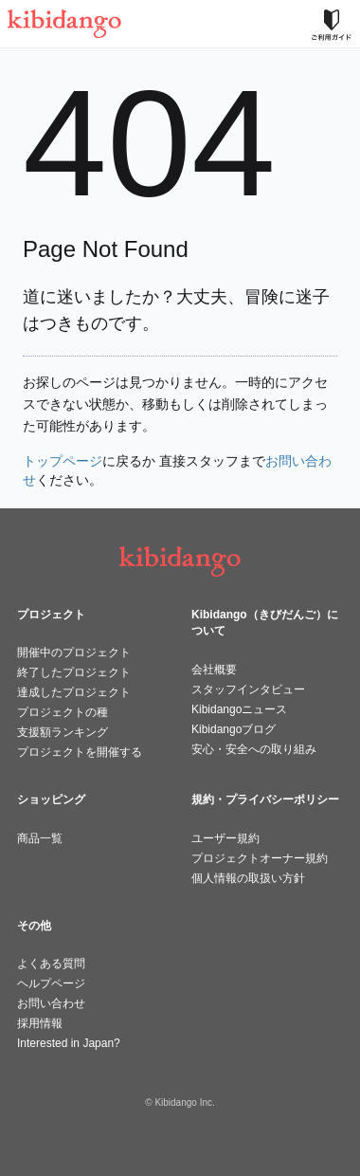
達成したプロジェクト (74, 692)
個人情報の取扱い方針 (248, 878)
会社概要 (214, 669)
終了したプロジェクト (74, 672)
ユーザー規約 (225, 838)
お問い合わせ (51, 1003)
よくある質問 (51, 963)
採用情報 (40, 1023)
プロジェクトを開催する (79, 752)
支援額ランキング (62, 732)
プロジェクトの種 (62, 712)
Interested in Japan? (68, 1043)
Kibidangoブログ (233, 729)
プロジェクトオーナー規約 (259, 858)
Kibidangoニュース (239, 709)
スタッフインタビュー (248, 689)
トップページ (62, 461)
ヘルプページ (51, 983)
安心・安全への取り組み (253, 749)
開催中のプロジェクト (74, 652)
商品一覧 (40, 838)
